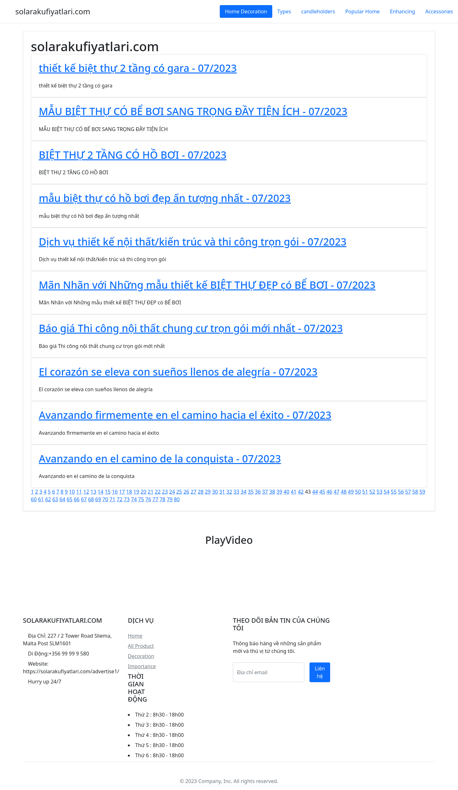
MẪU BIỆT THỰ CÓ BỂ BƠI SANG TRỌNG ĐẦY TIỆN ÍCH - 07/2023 (193, 111)
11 (79, 491)
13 (93, 491)
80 (177, 499)
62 (48, 499)
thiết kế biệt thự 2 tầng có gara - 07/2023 (138, 68)
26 (186, 491)
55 (394, 491)
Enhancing (402, 11)
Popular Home (362, 11)
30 (215, 491)
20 (143, 491)
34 (243, 491)
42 (300, 491)
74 (134, 499)
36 (258, 491)
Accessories (439, 11)
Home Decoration (246, 11)
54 (386, 491)
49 (351, 491)
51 (365, 491)
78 (162, 499)
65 (69, 499)
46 (329, 491)
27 (193, 491)
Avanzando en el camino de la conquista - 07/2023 (160, 458)
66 (77, 499)
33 (236, 491)
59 (422, 491)
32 (229, 491)
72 (119, 499)
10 (72, 491)
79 (169, 499)
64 (62, 499)
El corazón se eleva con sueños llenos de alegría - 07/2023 (178, 371)
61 (41, 499)
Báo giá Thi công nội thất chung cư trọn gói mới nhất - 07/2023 (191, 328)
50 (358, 491)
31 (222, 491)
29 (208, 491)
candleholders (318, 11)
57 (408, 491)
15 (107, 491)
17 (122, 491)
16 (115, 491)
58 (415, 491)
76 (148, 499)
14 (100, 491)
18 (129, 491)
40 (286, 491)
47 (336, 491)
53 (379, 491)
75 (141, 499)
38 (272, 491)
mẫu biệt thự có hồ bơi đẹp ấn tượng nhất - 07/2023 (165, 198)
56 (401, 491)
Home (135, 635)
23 (165, 491)
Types (284, 11)
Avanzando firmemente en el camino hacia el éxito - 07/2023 (185, 415)
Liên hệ (320, 672)
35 (250, 491)
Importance (142, 666)
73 (126, 499)
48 (343, 491)
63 (55, 499)
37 (265, 491)
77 (155, 499)
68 (91, 499)
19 (136, 491)
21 (150, 491)
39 (279, 491)
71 (112, 499)
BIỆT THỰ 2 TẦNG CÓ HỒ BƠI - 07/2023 (132, 155)
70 (105, 499)
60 (34, 499)
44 (315, 491)
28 (201, 491)
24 (172, 491)
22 (158, 491)
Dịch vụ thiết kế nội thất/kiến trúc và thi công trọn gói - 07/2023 (192, 241)
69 (98, 499)
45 (322, 491)
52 (372, 491)
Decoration (141, 656)
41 (293, 491)
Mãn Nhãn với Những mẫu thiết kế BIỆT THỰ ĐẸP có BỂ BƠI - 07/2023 (207, 285)
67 (84, 499)
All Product (141, 645)
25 (179, 491)
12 (86, 491)
